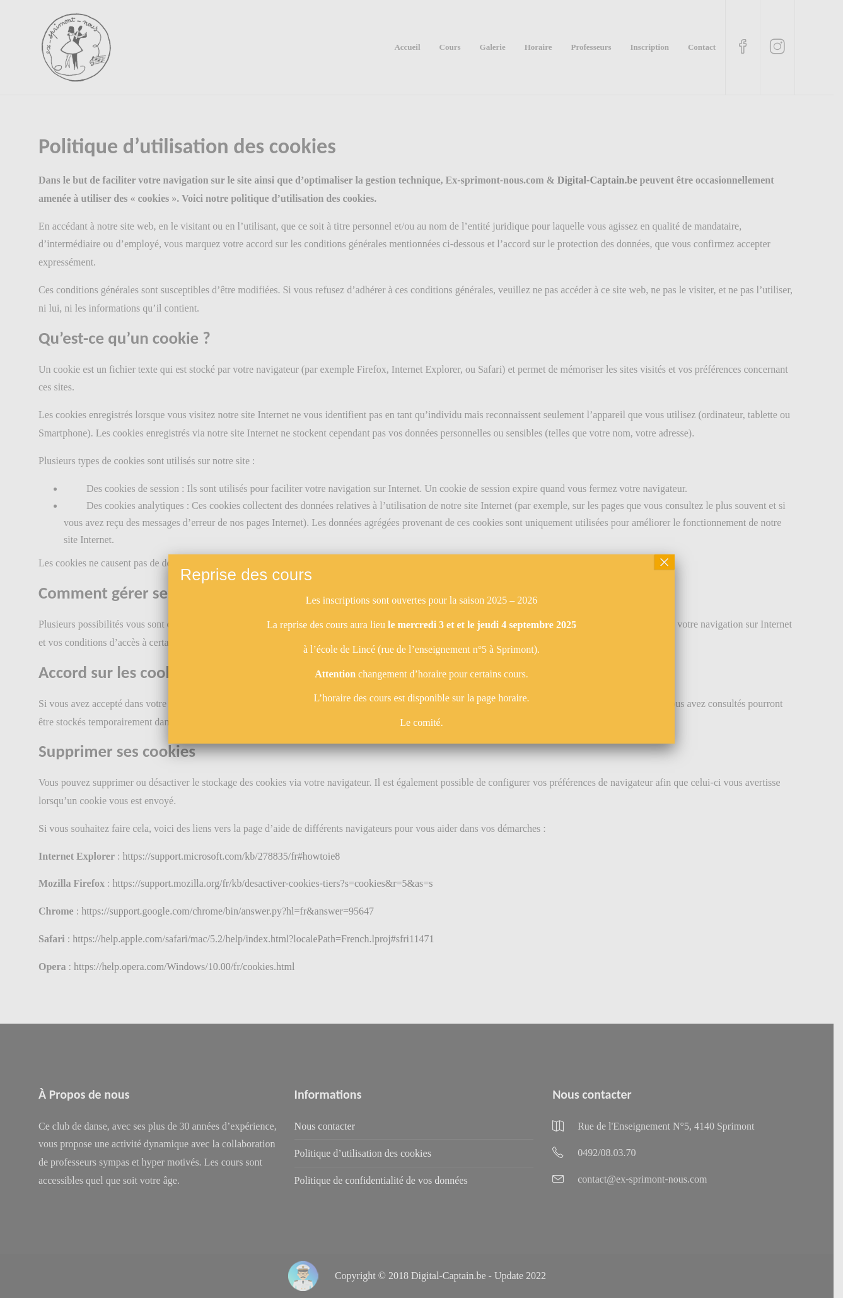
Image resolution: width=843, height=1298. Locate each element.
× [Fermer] (664, 562)
